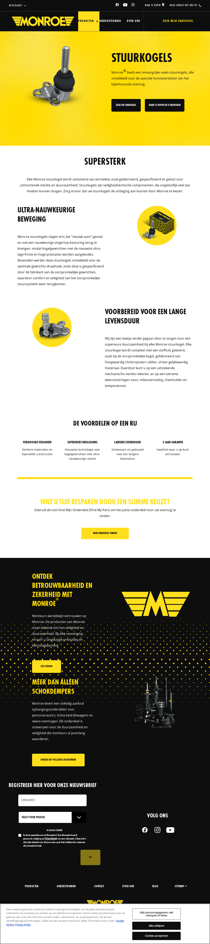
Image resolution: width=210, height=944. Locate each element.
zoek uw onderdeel (126, 105)
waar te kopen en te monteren (164, 105)
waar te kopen (153, 5)
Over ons (133, 21)
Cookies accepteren (156, 935)
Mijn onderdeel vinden (105, 533)
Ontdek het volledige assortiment (58, 760)
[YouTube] (125, 5)
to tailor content (54, 830)
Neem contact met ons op (183, 5)
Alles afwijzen (156, 925)
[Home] (43, 21)
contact (99, 886)
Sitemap (181, 886)
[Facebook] (117, 5)
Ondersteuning (110, 21)
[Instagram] (133, 5)
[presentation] (48, 857)
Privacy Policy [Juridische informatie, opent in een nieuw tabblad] (23, 924)
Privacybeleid (51, 839)
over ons (128, 886)
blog (155, 886)
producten (32, 886)
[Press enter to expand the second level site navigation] (97, 21)
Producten (86, 21)
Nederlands (15, 5)
